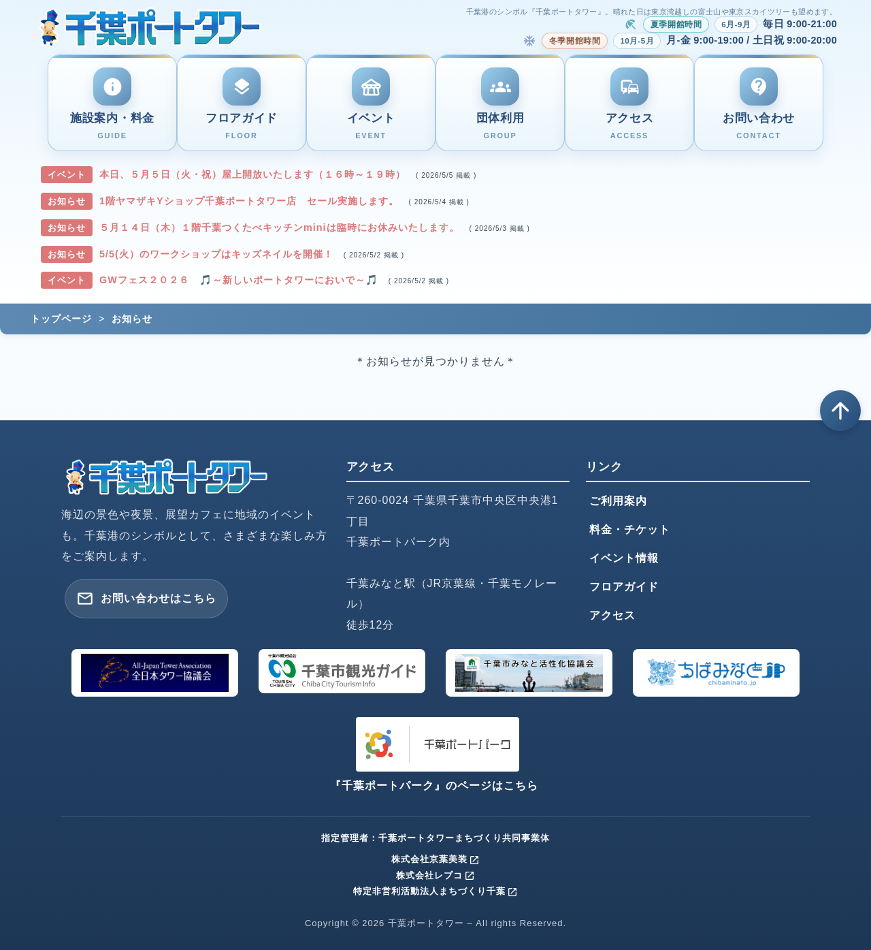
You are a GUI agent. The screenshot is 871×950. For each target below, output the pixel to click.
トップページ (61, 318)
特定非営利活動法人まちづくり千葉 (435, 891)
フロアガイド (624, 586)
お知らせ (132, 318)
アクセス (612, 615)
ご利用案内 (618, 501)
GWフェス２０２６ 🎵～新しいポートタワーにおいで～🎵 (240, 279)
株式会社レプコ (435, 875)
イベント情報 (624, 558)
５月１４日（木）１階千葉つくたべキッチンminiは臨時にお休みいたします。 (281, 227)
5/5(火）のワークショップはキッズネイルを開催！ (218, 254)
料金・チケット (629, 529)
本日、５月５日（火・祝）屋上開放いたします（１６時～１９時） (254, 174)
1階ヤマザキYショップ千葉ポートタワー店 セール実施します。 (250, 200)
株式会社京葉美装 (435, 859)
